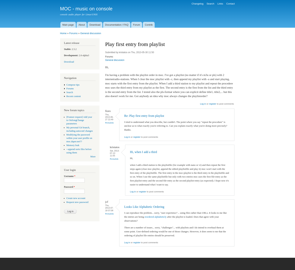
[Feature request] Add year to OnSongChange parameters (79, 120)
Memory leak (72, 145)
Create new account (75, 198)
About (81, 24)
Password (69, 187)
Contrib (149, 24)
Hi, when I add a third (143, 152)
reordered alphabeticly (156, 216)
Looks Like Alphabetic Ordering (144, 207)
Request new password (77, 202)
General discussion (90, 33)
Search (210, 3)
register (212, 104)
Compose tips (73, 84)
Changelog (197, 3)
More (93, 156)
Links (220, 3)
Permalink (109, 123)
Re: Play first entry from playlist (144, 116)
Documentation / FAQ (116, 24)
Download (95, 24)
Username (69, 176)
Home (63, 33)
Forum (136, 24)
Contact (230, 3)
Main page (68, 24)
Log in (203, 104)
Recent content (73, 96)
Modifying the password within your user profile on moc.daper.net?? (79, 138)
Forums (73, 33)
